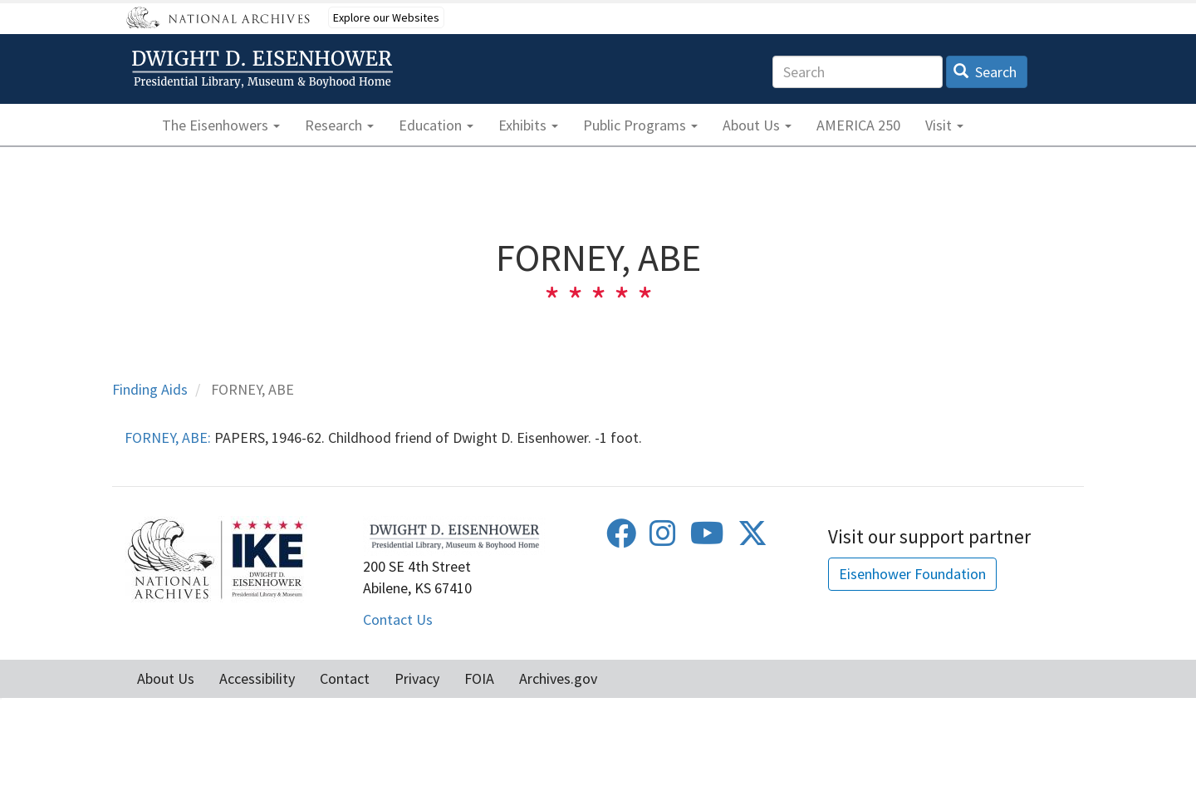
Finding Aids (150, 389)
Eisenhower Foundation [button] (912, 573)
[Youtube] (707, 538)
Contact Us (398, 619)
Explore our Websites (386, 17)
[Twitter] (752, 538)
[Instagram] (662, 538)
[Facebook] (621, 538)
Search (985, 71)
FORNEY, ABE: (168, 437)
